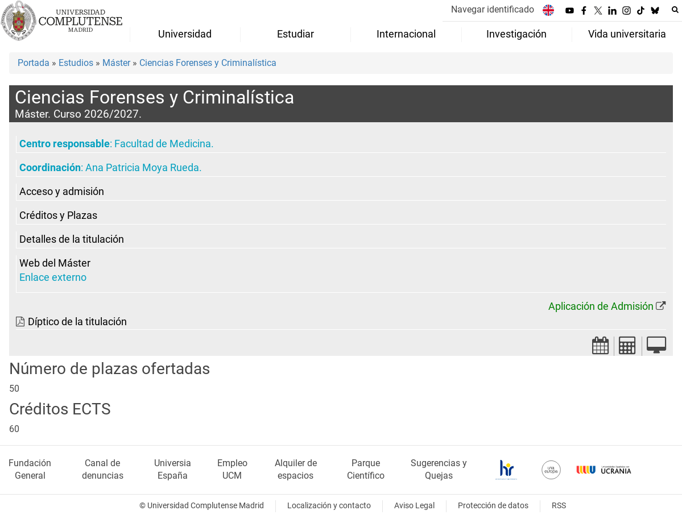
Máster (116, 62)
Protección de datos (493, 506)
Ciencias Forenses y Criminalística (207, 62)
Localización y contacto (329, 506)
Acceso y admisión (61, 191)
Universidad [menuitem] (185, 34)
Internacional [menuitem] (406, 34)
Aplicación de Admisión (601, 306)
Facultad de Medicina (162, 144)
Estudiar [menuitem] (295, 34)
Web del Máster (54, 263)
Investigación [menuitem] (516, 34)
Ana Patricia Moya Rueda (142, 167)
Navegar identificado (492, 9)
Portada (33, 62)
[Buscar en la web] (675, 9)
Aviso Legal (414, 506)
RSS (559, 506)
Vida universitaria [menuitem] (627, 34)
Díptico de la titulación (77, 321)
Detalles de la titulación (71, 239)
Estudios (76, 62)
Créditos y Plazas (58, 215)
